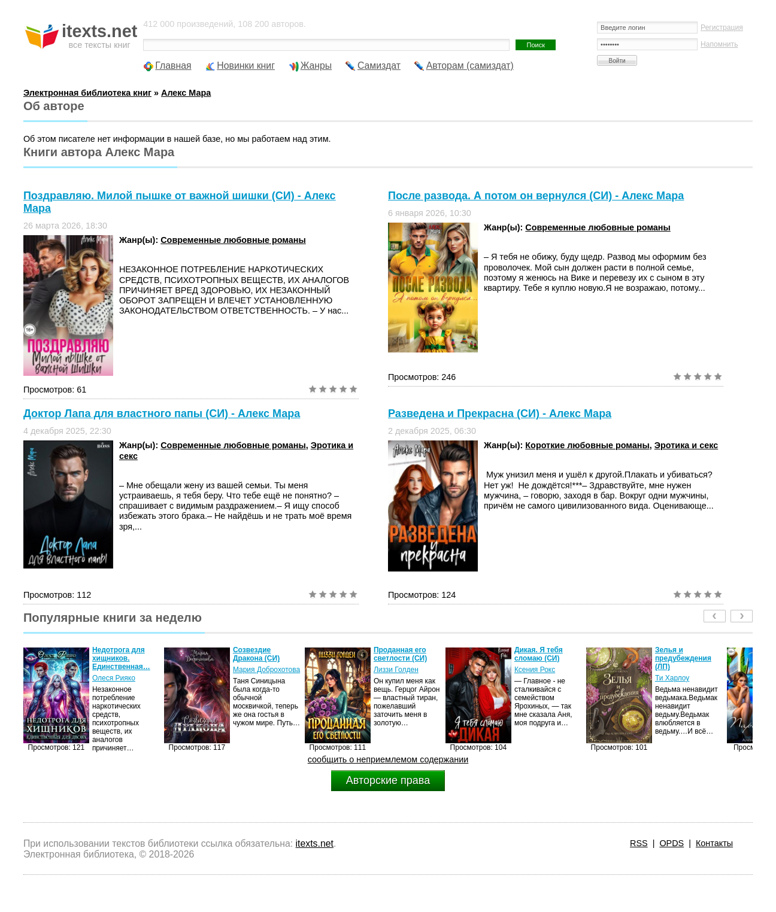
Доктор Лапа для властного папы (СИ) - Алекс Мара (161, 413)
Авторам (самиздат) (470, 65)
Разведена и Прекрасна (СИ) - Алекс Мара (499, 413)
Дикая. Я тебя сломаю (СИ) (538, 654)
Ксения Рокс (534, 669)
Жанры (316, 65)
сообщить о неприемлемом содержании (388, 759)
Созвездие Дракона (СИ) (256, 654)
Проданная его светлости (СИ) (400, 654)
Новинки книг (246, 65)
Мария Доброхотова (266, 669)
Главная (173, 65)
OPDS (671, 843)
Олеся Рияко (113, 678)
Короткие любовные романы (587, 445)
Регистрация (722, 27)
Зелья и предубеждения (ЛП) (683, 658)
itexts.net (315, 843)
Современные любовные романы (233, 240)
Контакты (714, 843)
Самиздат (379, 65)
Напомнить (719, 44)
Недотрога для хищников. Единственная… (121, 658)
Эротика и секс (686, 445)
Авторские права (388, 780)
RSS (639, 843)
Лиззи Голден (396, 669)
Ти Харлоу (672, 678)
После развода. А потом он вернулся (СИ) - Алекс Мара (536, 196)
